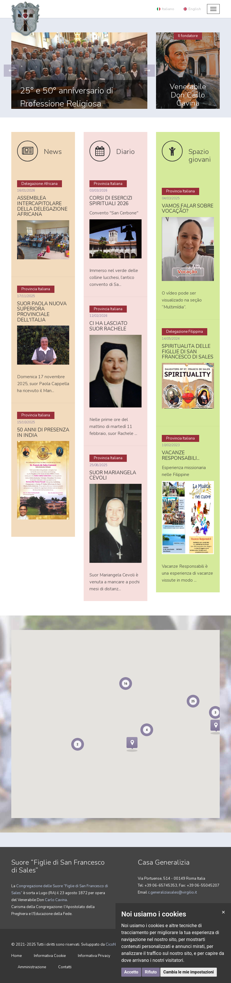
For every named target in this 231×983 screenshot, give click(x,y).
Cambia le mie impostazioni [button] (188, 972)
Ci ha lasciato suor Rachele (108, 326)
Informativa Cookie (50, 955)
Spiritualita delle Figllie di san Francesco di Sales (187, 351)
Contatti (65, 967)
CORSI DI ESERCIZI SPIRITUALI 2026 (110, 201)
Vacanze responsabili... (180, 455)
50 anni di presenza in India (43, 433)
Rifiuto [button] (151, 972)
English (192, 9)
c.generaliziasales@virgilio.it (172, 892)
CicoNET (113, 944)
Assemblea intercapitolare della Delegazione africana (42, 206)
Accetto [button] (131, 972)
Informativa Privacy (94, 955)
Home (16, 955)
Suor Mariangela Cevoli (112, 475)
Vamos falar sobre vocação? (187, 209)
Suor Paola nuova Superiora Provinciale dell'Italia (42, 311)
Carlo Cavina (55, 900)
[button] (11, 71)
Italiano (165, 9)
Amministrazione (32, 967)
